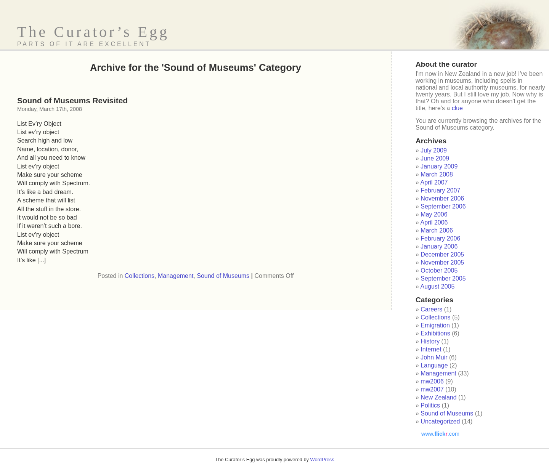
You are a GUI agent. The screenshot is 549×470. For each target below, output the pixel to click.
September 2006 (443, 206)
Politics (430, 405)
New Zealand (438, 397)
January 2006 (439, 246)
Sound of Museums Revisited (72, 100)
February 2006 (440, 238)
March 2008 (437, 174)
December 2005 (442, 254)
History (430, 341)
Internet (431, 349)
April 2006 (434, 222)
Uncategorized (440, 421)
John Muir (434, 357)
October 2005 (439, 270)
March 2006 (437, 230)
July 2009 (434, 150)
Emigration (435, 325)
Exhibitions (435, 333)
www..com (440, 434)
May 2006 (434, 214)
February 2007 (440, 190)
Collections (139, 276)
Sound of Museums (223, 276)
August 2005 (437, 286)
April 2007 (434, 182)
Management (175, 276)
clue (457, 108)
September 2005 (443, 278)
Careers (431, 309)
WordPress (322, 459)
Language (434, 365)
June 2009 (435, 158)
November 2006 (442, 198)
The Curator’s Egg (93, 31)
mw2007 (432, 389)
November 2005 (442, 262)
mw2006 (432, 381)
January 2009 (439, 166)
